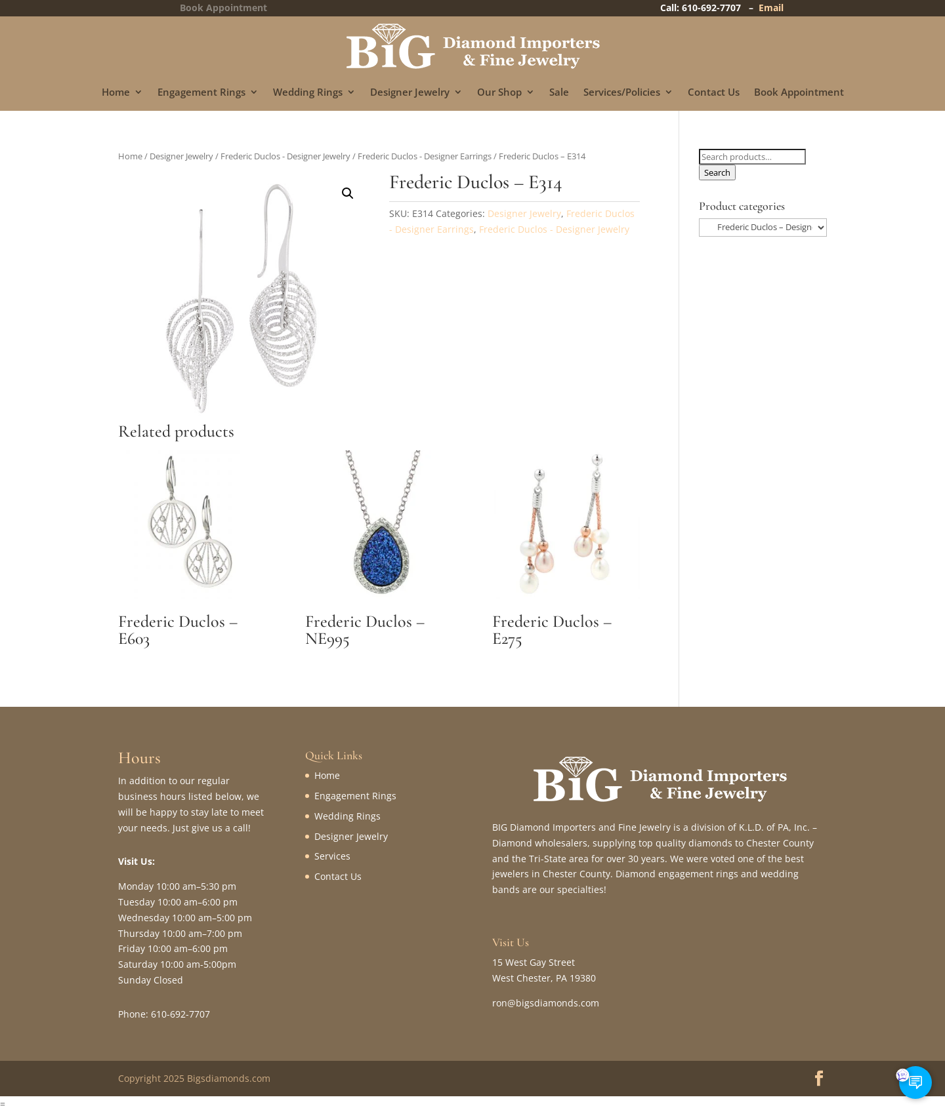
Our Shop (499, 92)
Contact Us (714, 92)
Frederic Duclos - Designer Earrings (425, 156)
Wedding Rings (308, 92)
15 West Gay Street (533, 962)
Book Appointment (799, 92)
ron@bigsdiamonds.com (545, 1003)
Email (771, 7)
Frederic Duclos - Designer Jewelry (285, 156)
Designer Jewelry (410, 92)
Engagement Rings (201, 92)
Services (332, 856)
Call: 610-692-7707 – (709, 7)
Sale (559, 92)
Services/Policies (621, 92)
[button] (348, 193)
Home (116, 92)
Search (717, 172)
